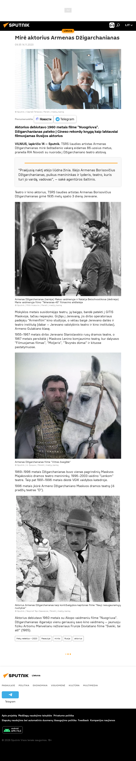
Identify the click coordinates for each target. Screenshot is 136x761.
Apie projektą (9, 715)
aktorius (78, 638)
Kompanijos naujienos (102, 720)
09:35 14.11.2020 (24, 44)
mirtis (57, 638)
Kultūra (74, 685)
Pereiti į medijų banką (54, 111)
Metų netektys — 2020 (26, 638)
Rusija (67, 638)
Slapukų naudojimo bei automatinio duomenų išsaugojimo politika (39, 720)
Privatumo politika (63, 715)
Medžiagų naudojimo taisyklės (35, 715)
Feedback (83, 720)
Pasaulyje (45, 638)
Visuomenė (58, 685)
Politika (24, 685)
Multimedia (90, 685)
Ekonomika (40, 685)
